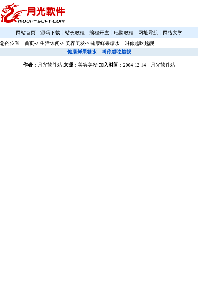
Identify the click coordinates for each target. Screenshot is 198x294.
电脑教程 (123, 33)
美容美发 (75, 43)
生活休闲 (50, 43)
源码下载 (50, 33)
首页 (29, 43)
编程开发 (99, 33)
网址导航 (148, 33)
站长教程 (75, 33)
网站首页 (26, 33)
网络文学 (172, 33)
